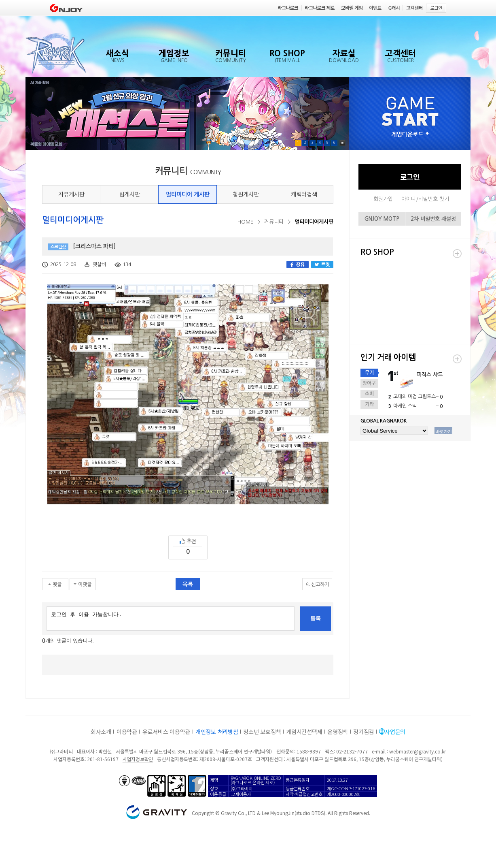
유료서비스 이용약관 (166, 732)
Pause (342, 143)
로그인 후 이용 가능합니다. (171, 618)
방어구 (369, 383)
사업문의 (395, 732)
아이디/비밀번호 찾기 (425, 199)
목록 (187, 584)
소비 (369, 393)
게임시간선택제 (304, 732)
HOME (245, 221)
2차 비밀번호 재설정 (433, 219)
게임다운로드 (410, 135)
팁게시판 (129, 194)
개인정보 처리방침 (216, 732)
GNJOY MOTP (382, 219)
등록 (315, 618)
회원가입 (383, 199)
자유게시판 (71, 194)
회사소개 (101, 732)
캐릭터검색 (304, 194)
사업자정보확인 (138, 758)
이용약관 (127, 732)
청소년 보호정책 (262, 732)
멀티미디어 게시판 (188, 194)
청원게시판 (246, 194)
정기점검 (363, 732)
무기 (369, 372)
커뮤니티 (274, 221)
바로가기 (443, 431)
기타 (369, 404)
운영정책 (337, 732)
